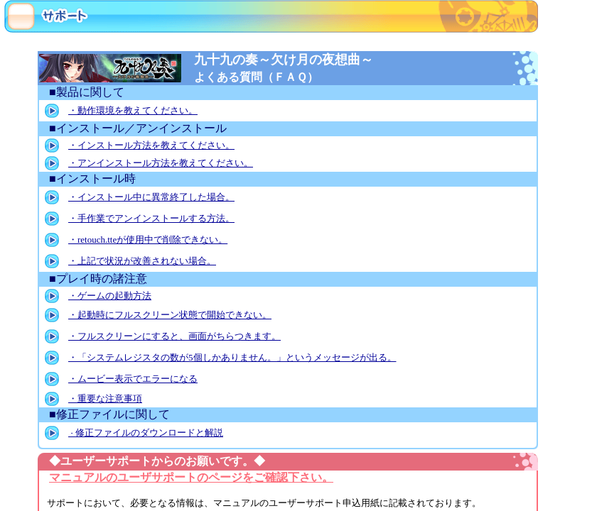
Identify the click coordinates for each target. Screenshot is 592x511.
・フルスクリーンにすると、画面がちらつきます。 (174, 336)
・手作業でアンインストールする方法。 (151, 218)
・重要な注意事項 (105, 398)
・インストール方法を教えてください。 (151, 145)
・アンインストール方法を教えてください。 (160, 163)
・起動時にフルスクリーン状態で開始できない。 (169, 314)
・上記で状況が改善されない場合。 (142, 261)
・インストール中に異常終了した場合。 (151, 197)
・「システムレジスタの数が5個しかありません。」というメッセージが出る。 (232, 357)
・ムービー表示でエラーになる (133, 378)
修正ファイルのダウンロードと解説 (145, 432)
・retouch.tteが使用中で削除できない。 (147, 239)
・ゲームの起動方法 (109, 295)
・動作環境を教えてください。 (133, 110)
